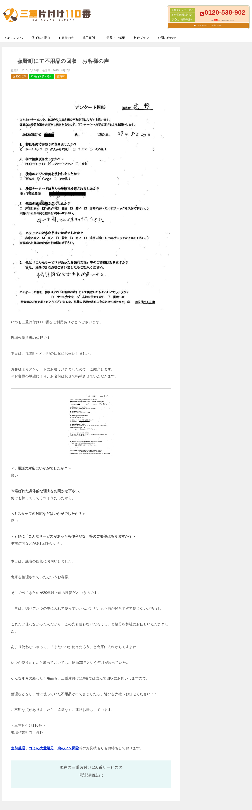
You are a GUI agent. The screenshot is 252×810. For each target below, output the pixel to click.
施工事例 (89, 38)
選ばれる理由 (40, 38)
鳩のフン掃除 (68, 748)
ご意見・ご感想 (114, 38)
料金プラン (141, 38)
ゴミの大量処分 (41, 748)
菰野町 (61, 76)
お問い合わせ (167, 38)
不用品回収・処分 (41, 76)
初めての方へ (13, 38)
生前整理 (18, 748)
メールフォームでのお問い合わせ (209, 25)
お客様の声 (66, 38)
